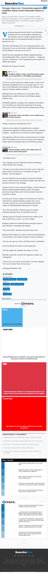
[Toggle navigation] (2, 3)
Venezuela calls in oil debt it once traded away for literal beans (26, 116)
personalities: (7, 277)
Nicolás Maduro (22, 279)
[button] (45, 7)
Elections (6, 284)
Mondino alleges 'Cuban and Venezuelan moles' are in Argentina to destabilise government (26, 75)
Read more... (14, 72)
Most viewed (7, 460)
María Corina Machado (10, 279)
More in (24, 303)
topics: (5, 292)
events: (5, 282)
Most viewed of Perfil (24, 502)
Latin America (7, 294)
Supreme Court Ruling (17, 284)
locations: (6, 287)
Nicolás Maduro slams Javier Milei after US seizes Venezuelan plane (25, 150)
